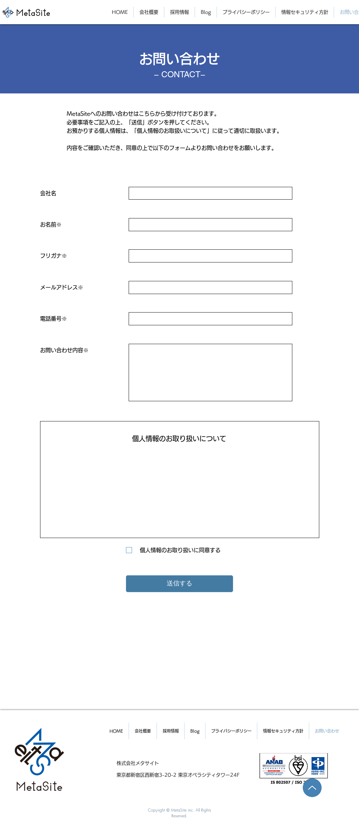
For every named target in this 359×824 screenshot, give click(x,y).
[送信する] (179, 583)
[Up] (312, 787)
